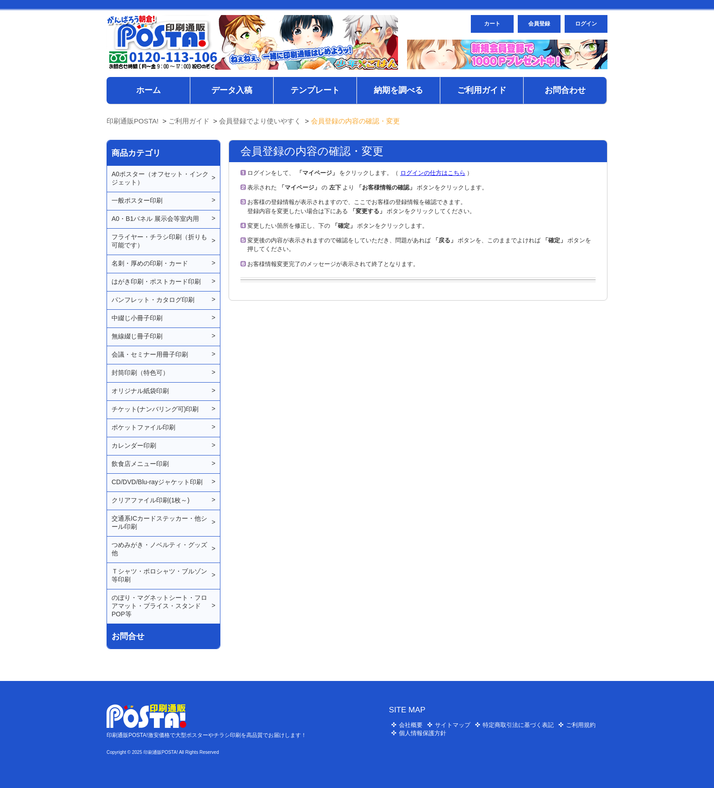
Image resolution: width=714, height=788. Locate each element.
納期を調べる (398, 90)
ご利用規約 (581, 724)
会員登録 (539, 23)
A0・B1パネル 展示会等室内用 (155, 218)
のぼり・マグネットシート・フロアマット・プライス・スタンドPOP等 (159, 606)
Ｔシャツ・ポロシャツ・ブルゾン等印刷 (159, 575)
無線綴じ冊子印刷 (137, 336)
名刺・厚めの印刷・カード (150, 263)
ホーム (148, 90)
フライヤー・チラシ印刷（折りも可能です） (159, 241)
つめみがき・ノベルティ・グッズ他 (159, 549)
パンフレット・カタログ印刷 (153, 299)
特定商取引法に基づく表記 (518, 724)
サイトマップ (452, 724)
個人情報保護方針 (422, 733)
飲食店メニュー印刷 (140, 463)
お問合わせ (565, 90)
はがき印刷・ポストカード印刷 (156, 281)
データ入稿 (231, 90)
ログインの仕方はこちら (432, 172)
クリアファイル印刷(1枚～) (150, 500)
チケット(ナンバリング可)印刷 (155, 409)
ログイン (586, 23)
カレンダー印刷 (134, 445)
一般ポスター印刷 (137, 200)
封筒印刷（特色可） (140, 372)
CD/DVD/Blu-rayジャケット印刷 (157, 482)
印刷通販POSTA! (132, 121)
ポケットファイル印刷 (143, 427)
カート (492, 23)
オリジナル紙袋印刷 (140, 390)
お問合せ (128, 636)
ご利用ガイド (481, 90)
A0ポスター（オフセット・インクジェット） (160, 178)
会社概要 (411, 724)
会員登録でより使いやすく (260, 121)
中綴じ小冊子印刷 (137, 318)
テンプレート (315, 90)
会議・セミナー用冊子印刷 (150, 354)
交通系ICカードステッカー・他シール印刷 (159, 522)
